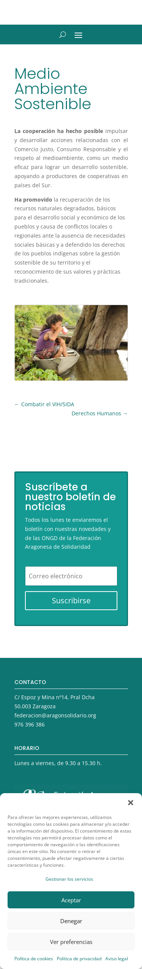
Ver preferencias (71, 942)
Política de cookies (33, 958)
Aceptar (71, 900)
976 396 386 (29, 724)
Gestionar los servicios (69, 879)
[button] (130, 802)
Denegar (71, 921)
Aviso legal (116, 958)
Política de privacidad (79, 958)
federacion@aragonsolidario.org (55, 715)
